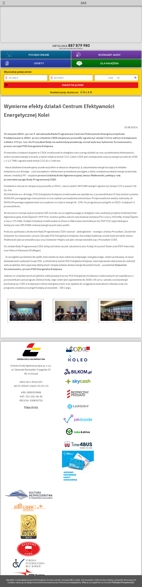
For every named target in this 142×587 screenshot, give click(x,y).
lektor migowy (27, 2)
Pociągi (39, 54)
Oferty (39, 63)
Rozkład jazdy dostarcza (71, 91)
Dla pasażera (109, 63)
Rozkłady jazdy (109, 54)
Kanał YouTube (128, 2)
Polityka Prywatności (123, 582)
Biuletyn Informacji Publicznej (136, 3)
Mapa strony (31, 406)
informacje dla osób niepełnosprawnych (22, 2)
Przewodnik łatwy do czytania (33, 2)
